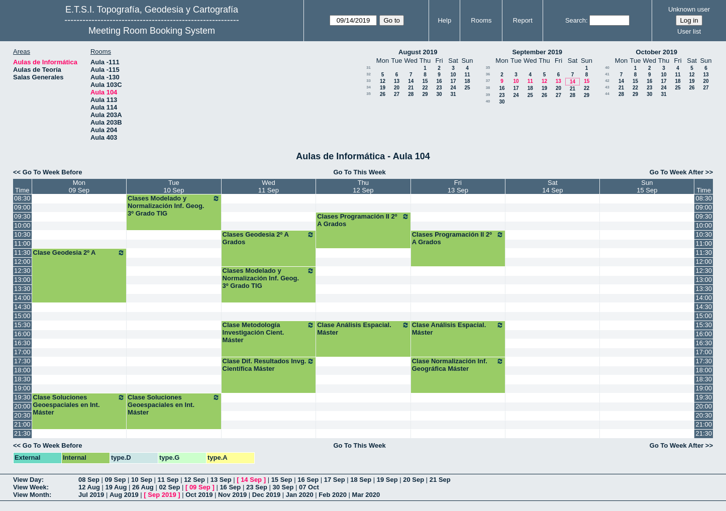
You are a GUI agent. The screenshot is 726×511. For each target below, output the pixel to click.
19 (382, 87)
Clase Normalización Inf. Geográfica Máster (458, 364)
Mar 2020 (366, 494)
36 (488, 74)
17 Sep (334, 479)
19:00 (22, 388)
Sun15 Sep (647, 186)
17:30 (22, 361)
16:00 (22, 334)
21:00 (22, 424)
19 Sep (387, 479)
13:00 (22, 279)
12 (382, 81)
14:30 (22, 307)
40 (488, 101)
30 (439, 94)
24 (453, 87)
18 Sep (360, 479)
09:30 (22, 216)
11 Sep (168, 479)
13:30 (22, 288)
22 (425, 87)
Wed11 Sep (268, 186)
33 (368, 80)
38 (488, 87)
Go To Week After (676, 172)
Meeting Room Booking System (151, 31)
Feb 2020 (333, 494)
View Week (30, 487)
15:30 (22, 325)
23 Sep (256, 487)
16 (439, 81)
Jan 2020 (300, 494)
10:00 (22, 225)
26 (382, 94)
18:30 (22, 379)
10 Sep (141, 479)
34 (368, 87)
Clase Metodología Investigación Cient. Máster (269, 332)
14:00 (22, 297)
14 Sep (251, 479)
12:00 (22, 261)
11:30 (22, 252)
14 (410, 81)
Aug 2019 (124, 494)
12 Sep (194, 479)
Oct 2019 (199, 494)
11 (467, 74)
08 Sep (88, 479)
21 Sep (440, 479)
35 (368, 93)
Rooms (481, 20)
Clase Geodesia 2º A (79, 253)
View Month (31, 494)
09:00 (22, 207)
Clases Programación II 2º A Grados (363, 220)
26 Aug (143, 487)
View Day (27, 479)
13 (396, 81)
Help (444, 20)
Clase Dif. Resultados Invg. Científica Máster (269, 364)
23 (439, 87)
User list (689, 31)
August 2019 (417, 52)
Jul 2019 (91, 494)
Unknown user (689, 9)
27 (396, 94)
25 (467, 87)
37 (488, 80)
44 (607, 93)
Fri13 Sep (458, 186)
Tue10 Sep (173, 186)
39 (488, 94)
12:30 (22, 270)
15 (425, 81)
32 (368, 74)
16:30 (22, 343)
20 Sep (413, 479)
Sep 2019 (162, 494)
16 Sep (308, 479)
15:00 (22, 316)
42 (607, 80)
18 (467, 81)
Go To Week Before (52, 172)
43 (607, 87)
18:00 (22, 370)
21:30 (22, 433)
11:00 (22, 243)
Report (523, 20)
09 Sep (115, 479)
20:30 (22, 415)
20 (396, 87)
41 (607, 74)
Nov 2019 (232, 494)
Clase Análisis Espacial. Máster (363, 328)
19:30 (22, 397)
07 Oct (309, 487)
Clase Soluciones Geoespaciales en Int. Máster (79, 404)
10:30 (22, 234)
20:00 (22, 406)
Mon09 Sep (79, 186)
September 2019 (537, 52)
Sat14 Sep (552, 186)
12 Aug (89, 487)
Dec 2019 (266, 494)
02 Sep (169, 487)
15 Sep (281, 479)
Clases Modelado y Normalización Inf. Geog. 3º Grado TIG (174, 205)
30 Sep (282, 487)
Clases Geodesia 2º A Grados (269, 238)
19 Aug (116, 487)
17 (453, 81)
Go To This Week (359, 172)
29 (425, 94)
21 (410, 87)
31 (368, 67)
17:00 (22, 352)
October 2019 (656, 52)
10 (453, 74)
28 (410, 94)
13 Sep (221, 479)
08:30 (22, 198)
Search (575, 20)
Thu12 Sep (363, 186)
